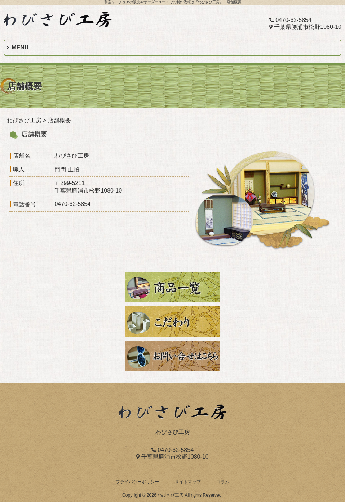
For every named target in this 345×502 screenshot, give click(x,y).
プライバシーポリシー (137, 481)
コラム (222, 481)
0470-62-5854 (290, 20)
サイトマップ (188, 481)
